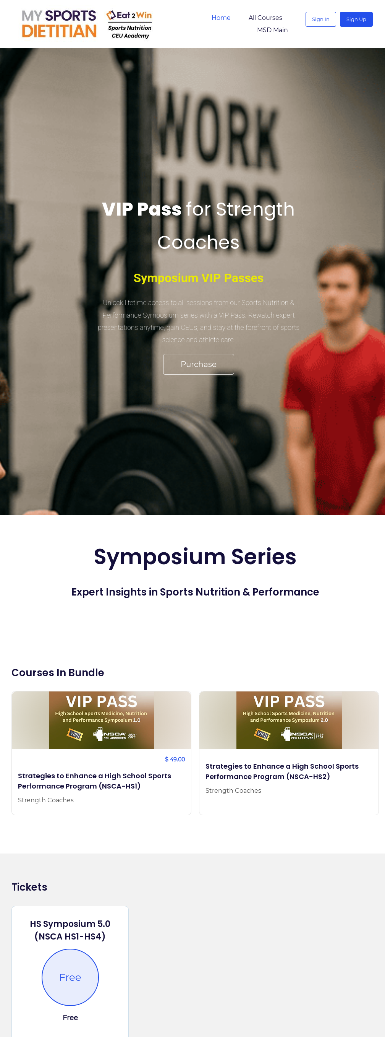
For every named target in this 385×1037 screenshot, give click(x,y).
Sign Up (360, 24)
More (281, 24)
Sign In (324, 24)
